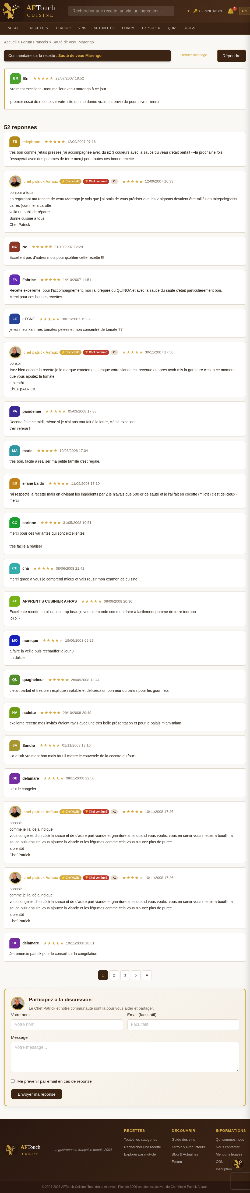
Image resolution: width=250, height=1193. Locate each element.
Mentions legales (229, 1154)
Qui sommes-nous (230, 1139)
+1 (114, 181)
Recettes (39, 28)
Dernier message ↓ (195, 55)
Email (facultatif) (142, 1014)
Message (19, 1037)
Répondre (232, 55)
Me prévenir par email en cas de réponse (51, 1081)
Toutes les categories (140, 1139)
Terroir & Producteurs (188, 1147)
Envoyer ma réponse (36, 1094)
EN (244, 10)
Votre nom (20, 1014)
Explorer (151, 28)
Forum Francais (34, 42)
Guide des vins (183, 1139)
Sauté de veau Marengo (80, 55)
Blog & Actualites (185, 1154)
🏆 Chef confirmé (96, 181)
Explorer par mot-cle (140, 1154)
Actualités (104, 28)
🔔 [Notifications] (231, 10)
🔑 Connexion (207, 11)
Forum (128, 28)
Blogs (189, 28)
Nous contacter (228, 1147)
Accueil (15, 28)
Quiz (172, 28)
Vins (82, 28)
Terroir (63, 28)
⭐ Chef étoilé (70, 181)
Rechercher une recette (142, 1147)
